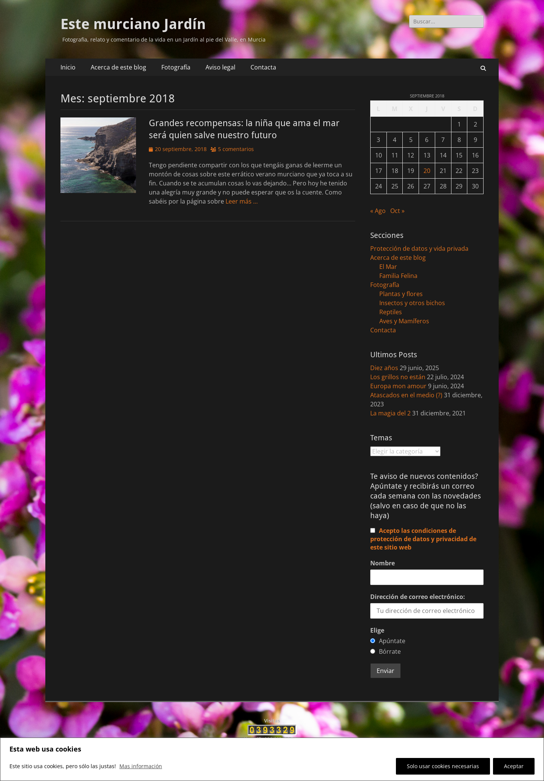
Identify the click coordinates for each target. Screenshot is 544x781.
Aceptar (514, 766)
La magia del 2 (390, 413)
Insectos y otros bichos (412, 303)
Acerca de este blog (118, 67)
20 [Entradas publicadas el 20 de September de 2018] (426, 171)
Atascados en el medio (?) (406, 395)
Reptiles (390, 312)
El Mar (388, 266)
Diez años (384, 368)
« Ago (378, 211)
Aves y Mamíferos (404, 321)
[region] (272, 759)
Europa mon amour (398, 386)
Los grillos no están (397, 377)
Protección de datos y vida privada (419, 248)
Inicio (68, 67)
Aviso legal (220, 67)
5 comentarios (236, 149)
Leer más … (242, 201)
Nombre (382, 563)
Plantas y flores (401, 294)
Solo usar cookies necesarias (443, 766)
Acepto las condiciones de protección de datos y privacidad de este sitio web (423, 538)
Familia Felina (398, 276)
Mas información (140, 766)
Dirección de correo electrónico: (417, 597)
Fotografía (175, 67)
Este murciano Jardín (133, 24)
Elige (377, 630)
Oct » (397, 211)
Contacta (263, 67)
